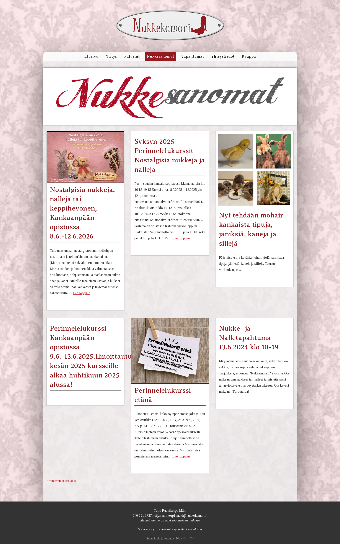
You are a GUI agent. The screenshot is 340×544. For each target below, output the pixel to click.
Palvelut (132, 56)
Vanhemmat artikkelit (62, 480)
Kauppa (249, 56)
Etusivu (91, 56)
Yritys (111, 56)
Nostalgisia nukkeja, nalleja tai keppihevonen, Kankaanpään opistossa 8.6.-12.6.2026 (82, 213)
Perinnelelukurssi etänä (162, 395)
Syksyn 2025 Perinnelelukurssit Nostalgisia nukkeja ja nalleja (169, 155)
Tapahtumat (192, 56)
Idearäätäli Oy (185, 538)
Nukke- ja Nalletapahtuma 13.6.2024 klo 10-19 (249, 337)
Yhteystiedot (222, 56)
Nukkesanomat (160, 56)
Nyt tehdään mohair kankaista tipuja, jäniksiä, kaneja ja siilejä (251, 229)
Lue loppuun (81, 293)
